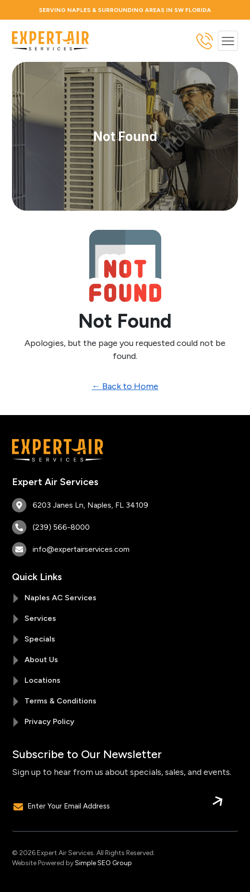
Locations (42, 680)
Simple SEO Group (103, 863)
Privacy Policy (49, 721)
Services (40, 618)
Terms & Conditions (60, 700)
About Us (41, 659)
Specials (39, 638)
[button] (228, 41)
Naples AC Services (60, 597)
